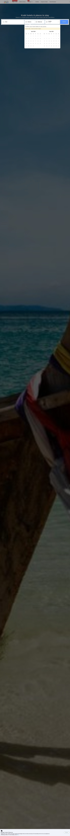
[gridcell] (31, 36)
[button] (25, 31)
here (18, 834)
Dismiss (66, 832)
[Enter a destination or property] (14, 21)
